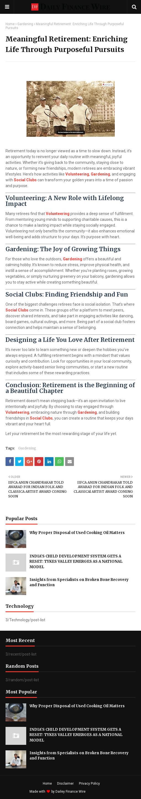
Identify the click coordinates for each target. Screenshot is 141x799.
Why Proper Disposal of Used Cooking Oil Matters (77, 532)
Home (10, 24)
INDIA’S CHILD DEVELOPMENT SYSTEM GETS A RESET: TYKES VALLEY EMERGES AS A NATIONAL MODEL (76, 561)
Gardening (25, 24)
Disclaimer (65, 783)
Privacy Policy (89, 783)
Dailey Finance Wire (70, 791)
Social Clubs (25, 180)
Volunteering (77, 174)
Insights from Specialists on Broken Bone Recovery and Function (79, 582)
